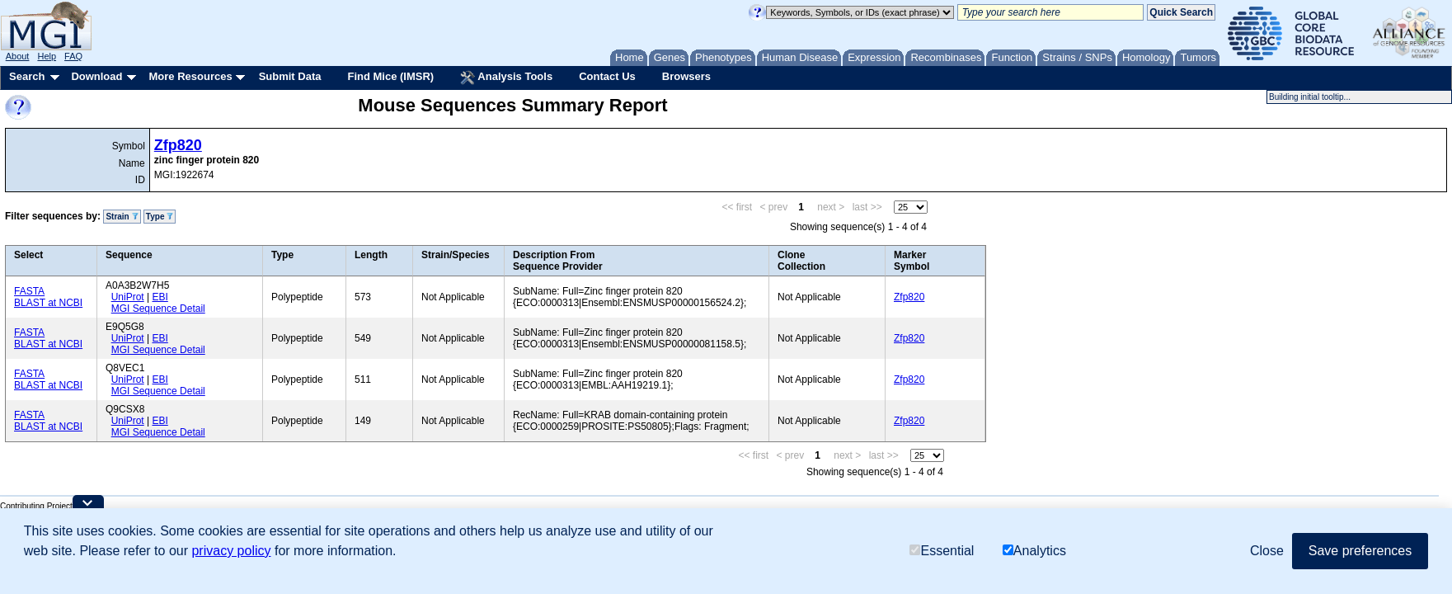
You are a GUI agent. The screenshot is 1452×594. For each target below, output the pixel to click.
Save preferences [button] (1360, 551)
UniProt (127, 297)
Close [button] (1267, 551)
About (18, 56)
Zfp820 (178, 145)
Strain (122, 216)
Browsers (686, 76)
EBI (159, 297)
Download (96, 76)
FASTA (29, 291)
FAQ (73, 56)
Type (159, 216)
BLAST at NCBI (48, 303)
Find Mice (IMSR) (390, 76)
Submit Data (290, 76)
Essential (941, 551)
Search (27, 76)
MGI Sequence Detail (158, 308)
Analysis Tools (506, 77)
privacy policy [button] (230, 551)
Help (46, 56)
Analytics (1034, 551)
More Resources (190, 76)
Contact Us (607, 76)
